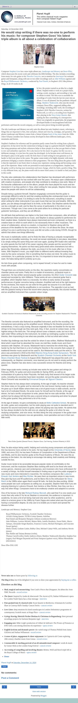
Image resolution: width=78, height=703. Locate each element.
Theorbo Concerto (34, 76)
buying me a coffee (68, 580)
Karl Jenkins (14, 476)
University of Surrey (62, 450)
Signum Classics (55, 379)
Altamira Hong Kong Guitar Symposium (51, 353)
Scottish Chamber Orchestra (49, 355)
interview (43, 599)
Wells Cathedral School (56, 403)
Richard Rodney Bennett (35, 493)
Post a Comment (10, 678)
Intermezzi (60, 76)
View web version (39, 691)
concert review (46, 606)
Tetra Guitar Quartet (59, 115)
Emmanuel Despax (37, 379)
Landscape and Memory (51, 71)
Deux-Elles (67, 71)
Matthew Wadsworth (50, 103)
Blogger (44, 696)
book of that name (55, 134)
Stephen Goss (15, 71)
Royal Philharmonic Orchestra (16, 81)
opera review (48, 626)
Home (6, 656)
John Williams (60, 79)
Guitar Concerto (66, 275)
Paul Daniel (43, 81)
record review (22, 592)
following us (32, 576)
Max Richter (28, 476)
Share (4, 666)
